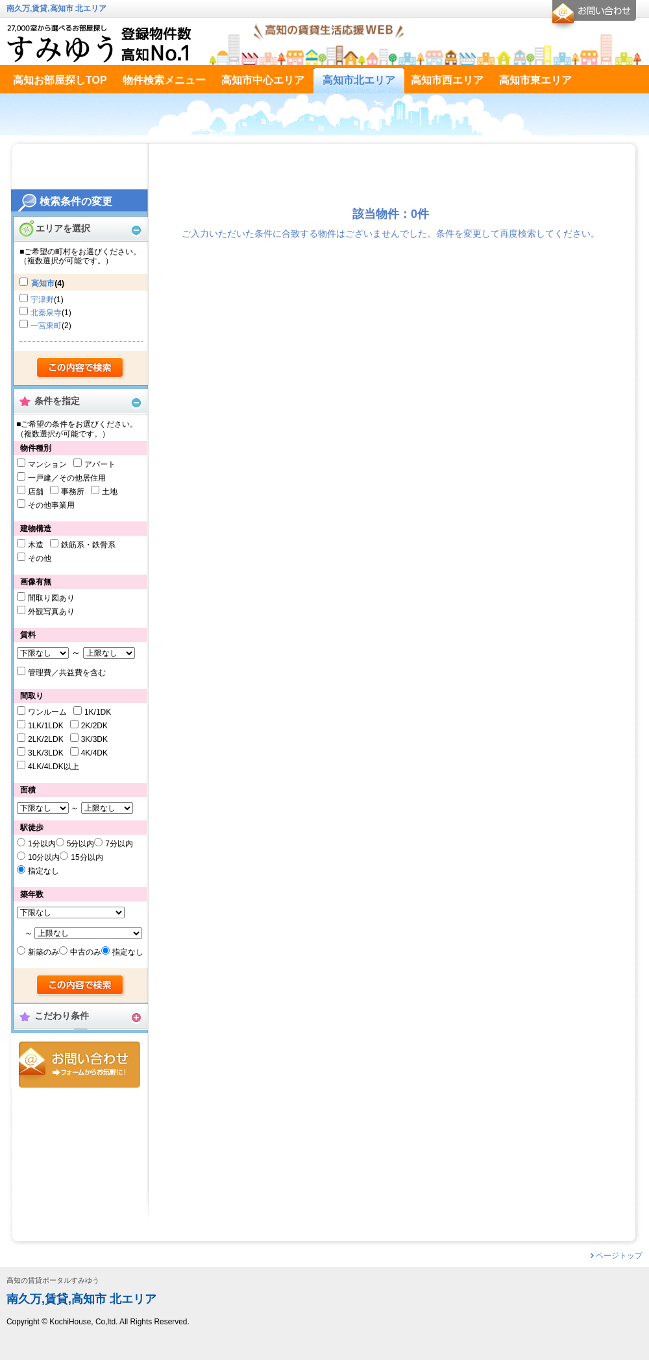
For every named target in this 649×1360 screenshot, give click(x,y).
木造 (35, 544)
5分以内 (81, 843)
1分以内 (42, 843)
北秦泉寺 (46, 312)
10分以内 (44, 857)
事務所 (72, 491)
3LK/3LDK (46, 753)
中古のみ (85, 952)
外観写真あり (51, 611)
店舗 (35, 491)
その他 (39, 558)
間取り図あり (51, 597)
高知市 (43, 283)
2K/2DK (94, 725)
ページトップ (619, 1255)
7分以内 (119, 843)
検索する (81, 368)
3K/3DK (94, 739)
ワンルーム (47, 712)
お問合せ (79, 1065)
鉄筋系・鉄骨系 (88, 544)
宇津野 (42, 299)
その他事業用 (51, 505)
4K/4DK (94, 753)
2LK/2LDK (46, 739)
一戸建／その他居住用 (67, 478)
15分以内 (87, 857)
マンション (47, 464)
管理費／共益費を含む (67, 672)
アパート (100, 464)
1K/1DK (97, 712)
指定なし (43, 871)
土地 (109, 491)
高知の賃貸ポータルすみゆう (52, 1280)
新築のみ (43, 952)
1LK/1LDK (46, 725)
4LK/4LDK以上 (53, 766)
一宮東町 (46, 325)
